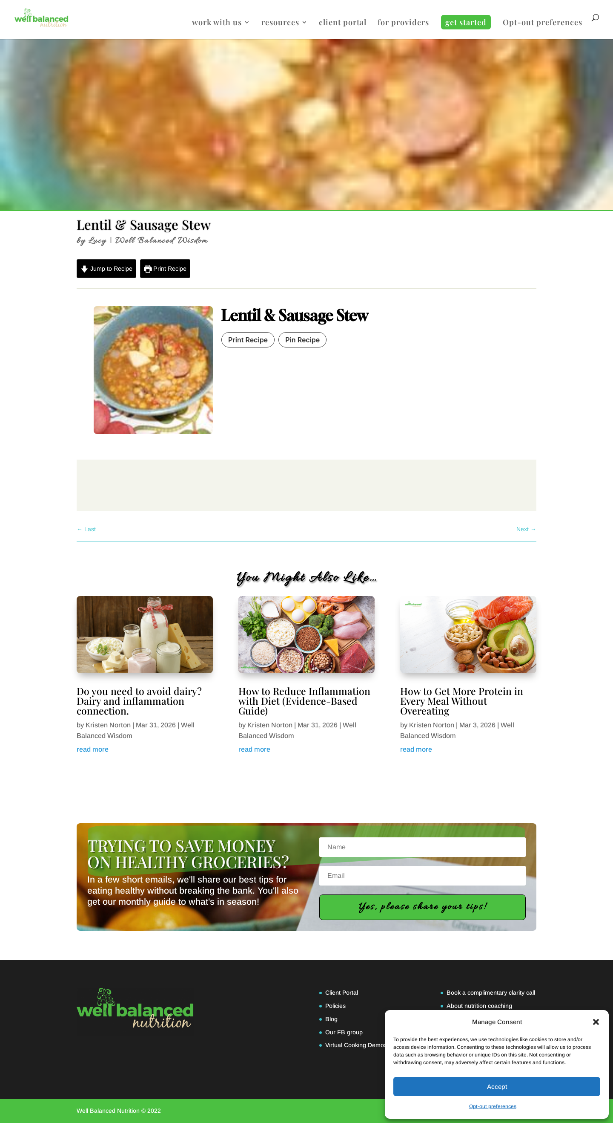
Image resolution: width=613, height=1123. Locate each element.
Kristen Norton (108, 725)
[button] (596, 1022)
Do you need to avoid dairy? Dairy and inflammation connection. (139, 700)
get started (466, 22)
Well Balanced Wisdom (161, 240)
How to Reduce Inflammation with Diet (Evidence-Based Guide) (304, 700)
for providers (403, 23)
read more (93, 749)
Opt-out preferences (492, 1106)
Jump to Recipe (106, 268)
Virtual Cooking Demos (356, 1045)
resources (280, 23)
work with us (217, 23)
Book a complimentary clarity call (491, 992)
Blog (331, 1019)
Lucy (97, 240)
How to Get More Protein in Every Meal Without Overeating (461, 700)
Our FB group (344, 1032)
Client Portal (341, 992)
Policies (335, 1005)
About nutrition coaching (479, 1005)
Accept (497, 1086)
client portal (343, 23)
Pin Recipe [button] (302, 340)
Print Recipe (165, 268)
